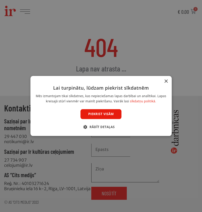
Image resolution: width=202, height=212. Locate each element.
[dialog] (101, 106)
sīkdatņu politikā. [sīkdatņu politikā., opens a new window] (143, 101)
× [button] (166, 81)
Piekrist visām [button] (101, 114)
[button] (101, 127)
